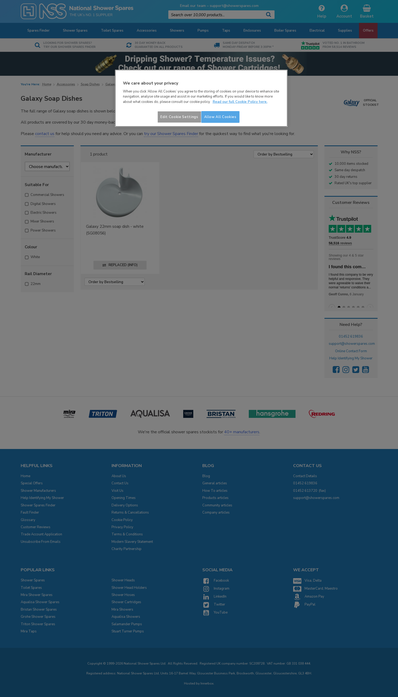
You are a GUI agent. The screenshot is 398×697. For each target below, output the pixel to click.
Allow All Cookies (220, 117)
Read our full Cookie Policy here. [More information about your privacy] (240, 101)
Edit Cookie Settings (179, 117)
